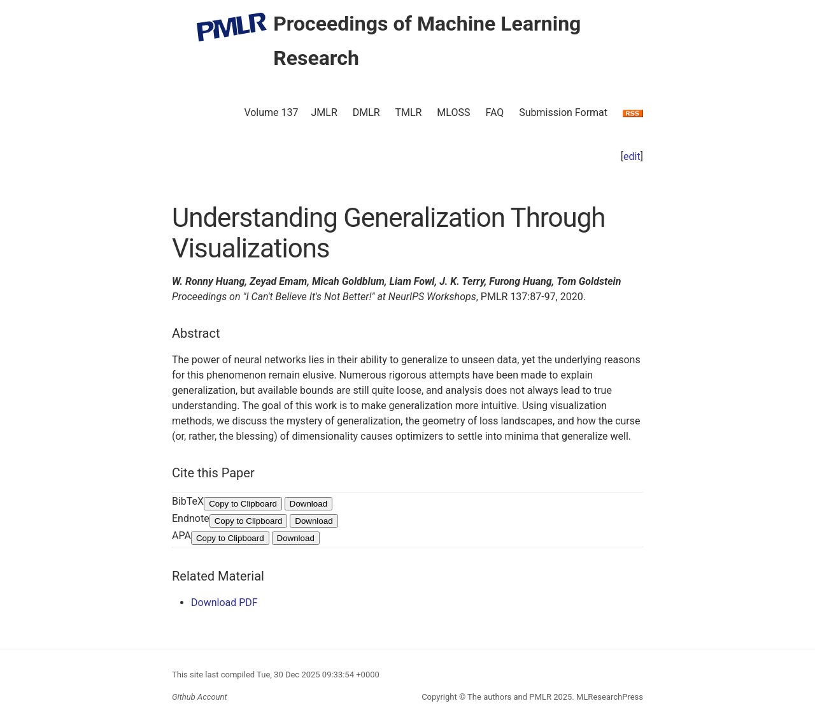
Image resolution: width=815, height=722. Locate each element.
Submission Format (563, 112)
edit (632, 156)
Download (308, 504)
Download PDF (224, 602)
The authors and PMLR (509, 697)
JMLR (324, 112)
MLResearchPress (608, 697)
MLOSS (453, 112)
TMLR (408, 112)
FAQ (494, 112)
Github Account (199, 697)
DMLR (366, 112)
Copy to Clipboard (243, 504)
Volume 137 (271, 112)
